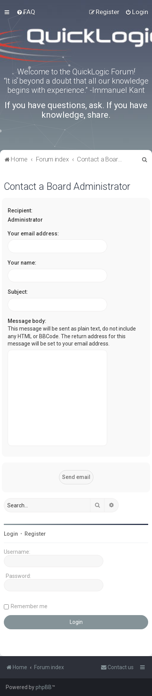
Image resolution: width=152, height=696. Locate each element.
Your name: (22, 263)
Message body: (27, 321)
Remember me (29, 606)
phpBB (44, 687)
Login (11, 534)
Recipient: (20, 210)
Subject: (18, 292)
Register (35, 534)
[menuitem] (25, 12)
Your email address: (33, 233)
